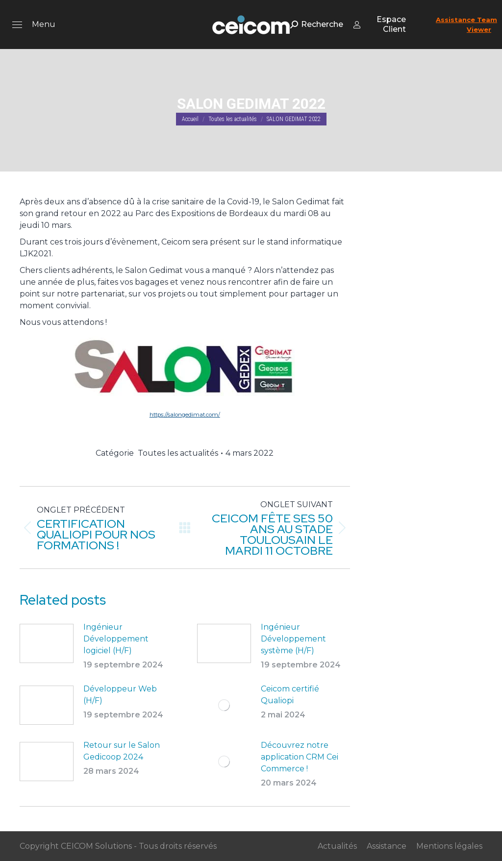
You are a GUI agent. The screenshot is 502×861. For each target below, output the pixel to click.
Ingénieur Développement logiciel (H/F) (116, 638)
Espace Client (379, 24)
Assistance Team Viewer (466, 24)
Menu (43, 24)
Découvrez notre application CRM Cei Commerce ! (299, 756)
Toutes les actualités (178, 453)
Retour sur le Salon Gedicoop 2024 (121, 751)
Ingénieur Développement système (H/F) (293, 638)
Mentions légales (449, 846)
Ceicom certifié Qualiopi (290, 694)
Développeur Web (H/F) (120, 694)
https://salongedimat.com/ (185, 414)
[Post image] (47, 643)
